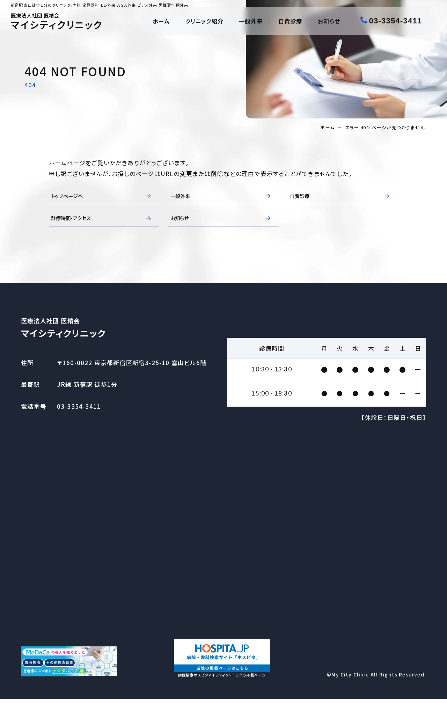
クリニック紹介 (204, 21)
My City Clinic (350, 678)
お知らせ (329, 21)
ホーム (161, 21)
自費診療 (290, 21)
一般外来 (251, 21)
